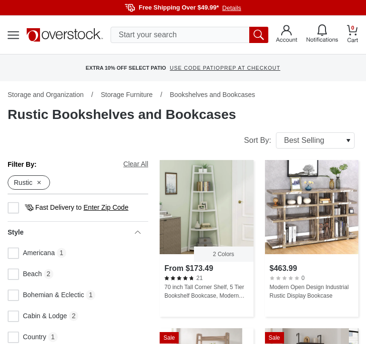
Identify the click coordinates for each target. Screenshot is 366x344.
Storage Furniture (126, 94)
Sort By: (299, 140)
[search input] (189, 35)
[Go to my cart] (352, 35)
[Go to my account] (286, 35)
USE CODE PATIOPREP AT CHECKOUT (225, 68)
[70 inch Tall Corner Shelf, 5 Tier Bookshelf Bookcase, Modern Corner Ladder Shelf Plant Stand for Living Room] (207, 238)
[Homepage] (65, 35)
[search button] (258, 35)
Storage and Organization (46, 94)
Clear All (135, 164)
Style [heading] (74, 232)
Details (231, 7)
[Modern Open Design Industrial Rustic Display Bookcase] (312, 238)
